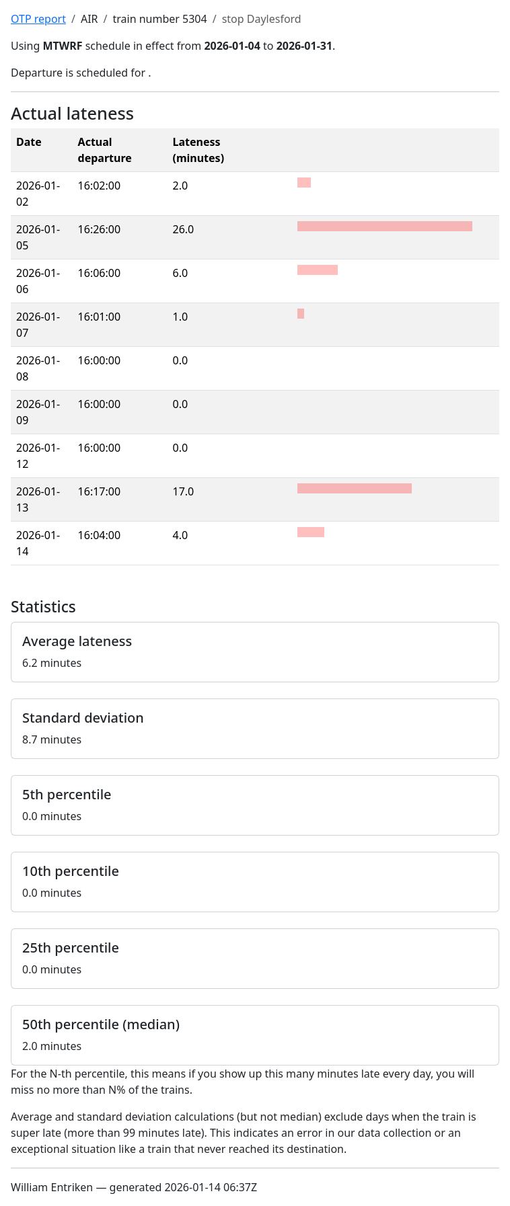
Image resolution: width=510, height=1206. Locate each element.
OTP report (38, 18)
